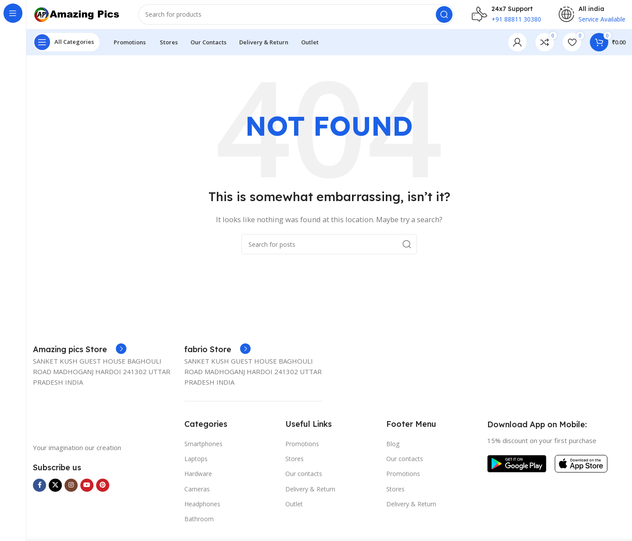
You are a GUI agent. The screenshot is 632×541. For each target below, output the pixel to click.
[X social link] (55, 491)
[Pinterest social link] (102, 491)
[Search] (296, 17)
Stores (294, 465)
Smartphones (203, 450)
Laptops (196, 465)
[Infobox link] (79, 356)
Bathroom (199, 525)
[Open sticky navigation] (66, 48)
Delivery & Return (310, 495)
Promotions (302, 450)
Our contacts (303, 480)
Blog (392, 450)
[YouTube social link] (86, 491)
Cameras (197, 495)
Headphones (202, 510)
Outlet (294, 510)
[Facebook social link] (39, 491)
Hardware (198, 480)
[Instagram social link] (71, 491)
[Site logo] (77, 16)
